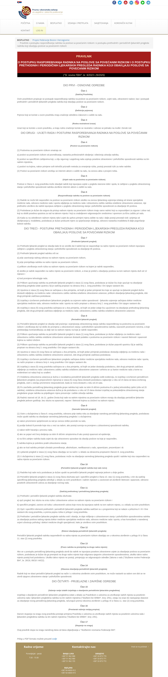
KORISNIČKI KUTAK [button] (123, 23)
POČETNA (25, 23)
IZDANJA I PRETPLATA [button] (78, 23)
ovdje (54, 639)
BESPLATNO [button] (56, 23)
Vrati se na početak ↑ (140, 646)
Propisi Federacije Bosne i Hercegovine (51, 40)
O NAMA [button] (40, 23)
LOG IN (39, 30)
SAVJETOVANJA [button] (101, 23)
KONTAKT (25, 30)
